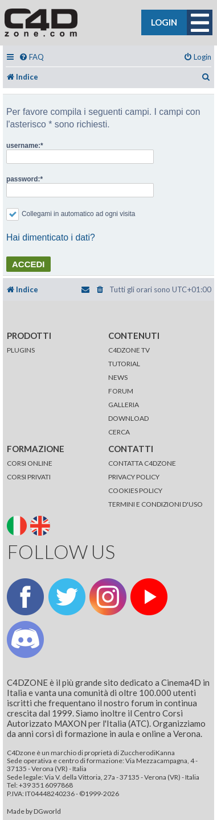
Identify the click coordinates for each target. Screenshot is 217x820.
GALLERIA (123, 404)
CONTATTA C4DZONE (142, 463)
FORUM (120, 391)
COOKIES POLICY (135, 490)
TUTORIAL (124, 363)
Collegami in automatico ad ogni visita (70, 214)
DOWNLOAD (128, 418)
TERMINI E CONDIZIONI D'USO (155, 504)
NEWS (118, 377)
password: (23, 179)
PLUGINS (21, 350)
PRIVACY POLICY (133, 477)
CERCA (119, 432)
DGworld (47, 811)
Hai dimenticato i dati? (50, 237)
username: (23, 146)
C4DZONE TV (129, 350)
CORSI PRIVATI (29, 477)
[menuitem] (31, 57)
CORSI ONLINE (29, 463)
